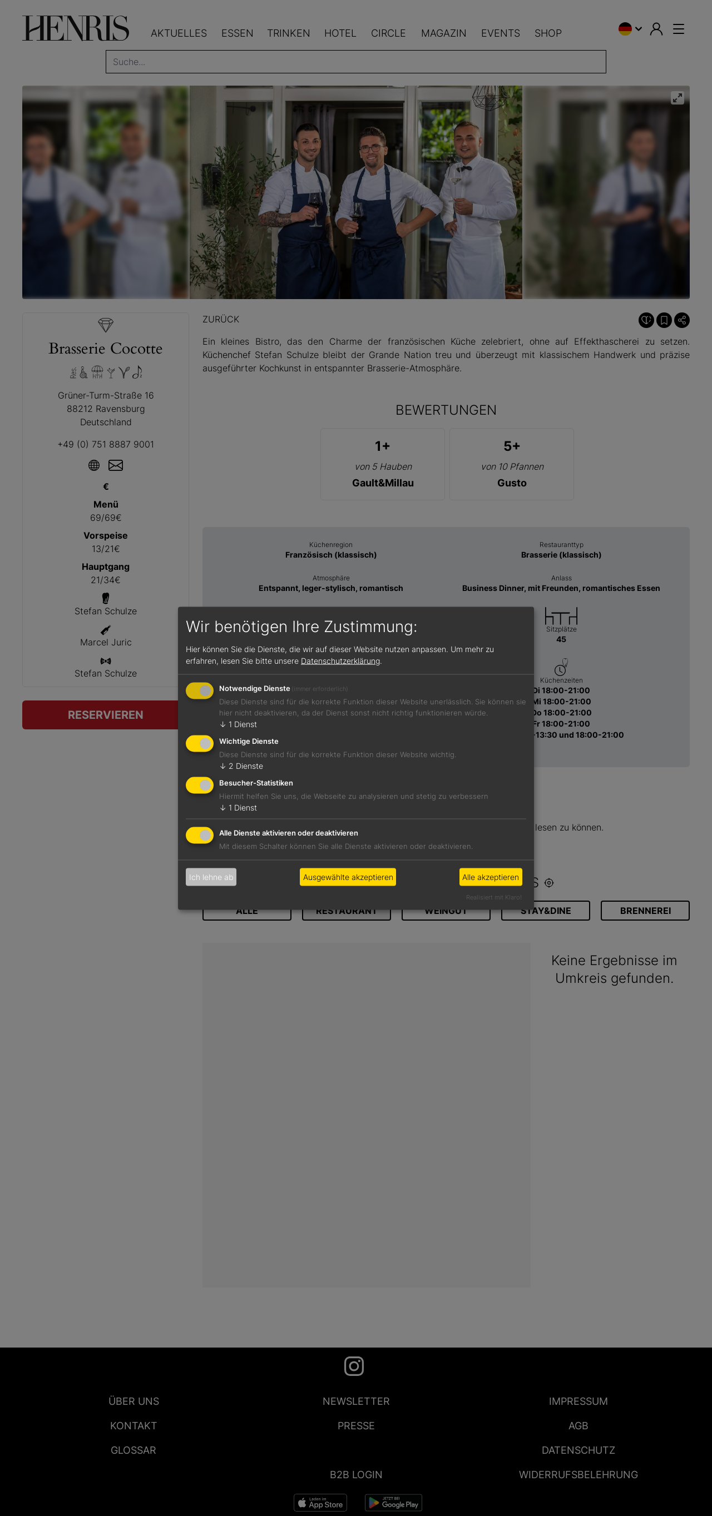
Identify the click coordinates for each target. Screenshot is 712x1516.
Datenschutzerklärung (340, 660)
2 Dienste (241, 766)
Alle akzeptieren (490, 877)
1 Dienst (238, 724)
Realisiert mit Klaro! (494, 897)
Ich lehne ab (211, 877)
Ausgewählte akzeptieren (348, 877)
